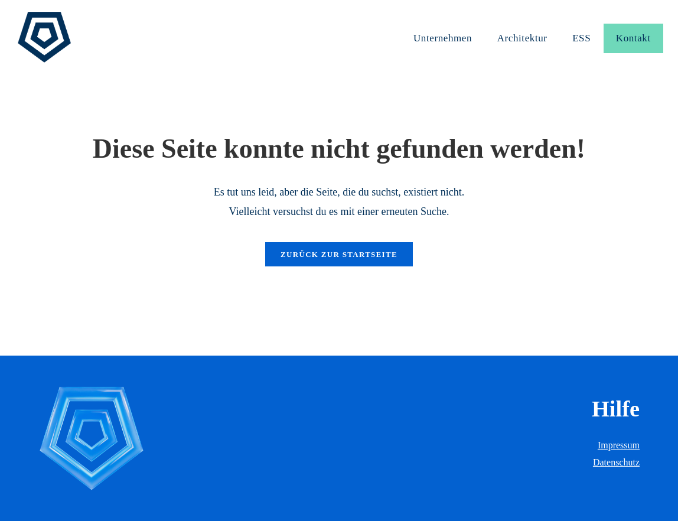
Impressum (619, 445)
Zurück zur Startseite (339, 254)
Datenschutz (616, 462)
